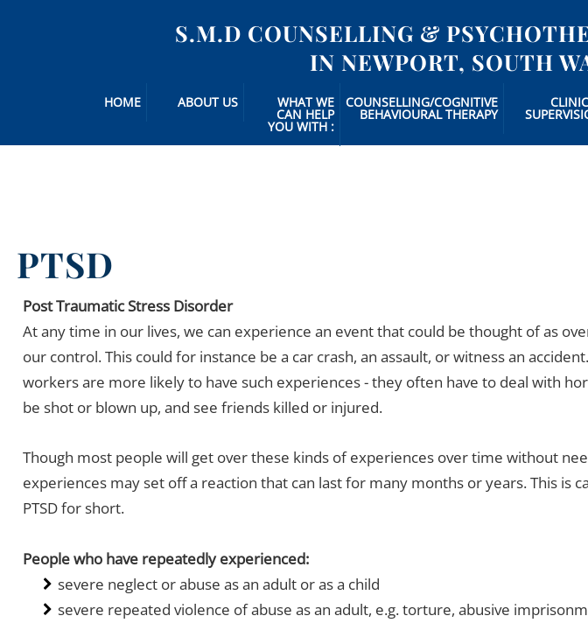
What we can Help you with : (301, 114)
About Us (208, 102)
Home (122, 102)
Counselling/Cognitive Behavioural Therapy (422, 108)
